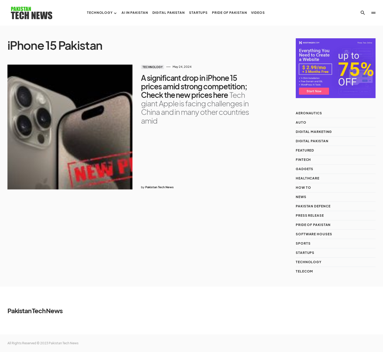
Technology (153, 67)
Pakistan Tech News (34, 311)
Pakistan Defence (313, 206)
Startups (305, 253)
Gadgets (304, 169)
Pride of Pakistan (313, 225)
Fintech (303, 160)
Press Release (310, 215)
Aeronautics (309, 113)
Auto (301, 122)
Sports (303, 243)
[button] (362, 12)
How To (303, 188)
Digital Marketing (314, 132)
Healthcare (307, 178)
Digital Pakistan (312, 141)
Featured (305, 150)
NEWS (301, 197)
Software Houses (314, 234)
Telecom (304, 271)
